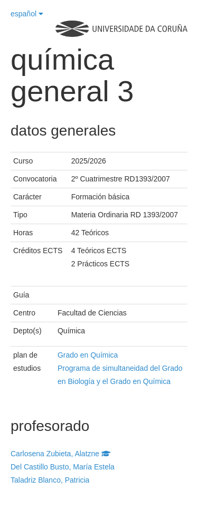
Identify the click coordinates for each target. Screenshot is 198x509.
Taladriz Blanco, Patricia (50, 480)
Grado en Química (88, 355)
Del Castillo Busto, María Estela (63, 467)
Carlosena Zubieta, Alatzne (61, 453)
